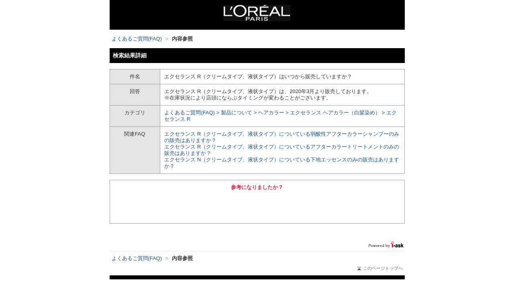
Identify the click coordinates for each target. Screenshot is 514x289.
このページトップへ (380, 268)
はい (212, 206)
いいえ (301, 206)
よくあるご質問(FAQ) (137, 39)
